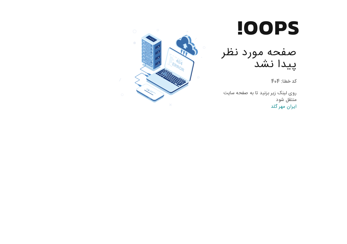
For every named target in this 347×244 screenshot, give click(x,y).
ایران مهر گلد (248, 107)
